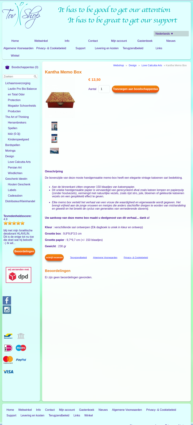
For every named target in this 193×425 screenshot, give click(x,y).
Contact (93, 40)
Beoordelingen (24, 251)
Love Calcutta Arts (19, 161)
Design (9, 156)
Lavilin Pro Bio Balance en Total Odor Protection (22, 94)
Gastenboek (144, 40)
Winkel (15, 55)
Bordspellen (12, 145)
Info (67, 40)
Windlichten (15, 173)
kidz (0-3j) (14, 133)
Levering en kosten (107, 48)
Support (80, 48)
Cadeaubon (15, 195)
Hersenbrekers (17, 122)
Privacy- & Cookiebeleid (51, 48)
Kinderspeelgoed (18, 139)
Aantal (92, 88)
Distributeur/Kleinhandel (20, 201)
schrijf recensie (54, 257)
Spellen (12, 128)
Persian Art (15, 167)
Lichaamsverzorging (17, 83)
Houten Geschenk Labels (19, 187)
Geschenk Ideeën (16, 178)
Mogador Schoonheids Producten (22, 108)
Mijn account (119, 40)
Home (15, 40)
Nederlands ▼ (164, 33)
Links (159, 48)
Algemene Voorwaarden (19, 48)
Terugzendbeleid (133, 48)
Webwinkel (41, 40)
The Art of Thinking (17, 116)
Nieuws (170, 40)
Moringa (10, 150)
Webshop (118, 65)
